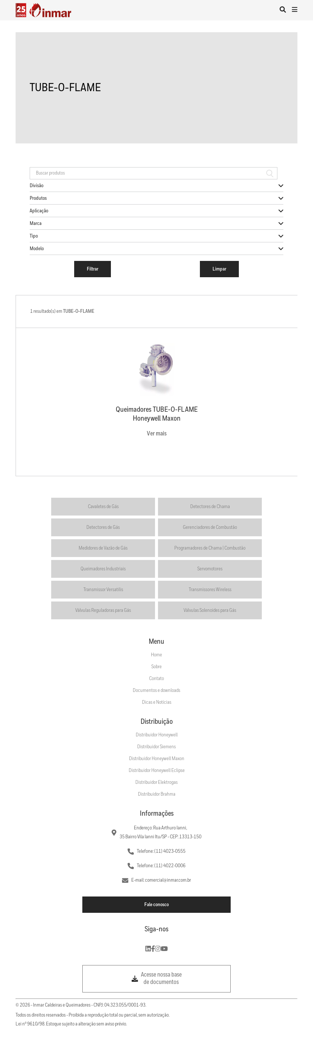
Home (156, 654)
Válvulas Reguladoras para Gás (103, 610)
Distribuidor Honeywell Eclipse (157, 770)
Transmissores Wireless (210, 589)
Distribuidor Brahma (156, 794)
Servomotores (210, 568)
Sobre (156, 666)
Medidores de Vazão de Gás (103, 548)
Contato (156, 678)
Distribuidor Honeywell (157, 735)
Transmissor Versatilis (103, 589)
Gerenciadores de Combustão (210, 527)
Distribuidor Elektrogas (156, 782)
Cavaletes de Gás (103, 506)
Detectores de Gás (103, 527)
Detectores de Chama (210, 506)
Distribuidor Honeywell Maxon (156, 758)
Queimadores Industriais (103, 568)
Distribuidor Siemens (156, 746)
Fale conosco (156, 904)
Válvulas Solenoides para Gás (210, 610)
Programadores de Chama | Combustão (210, 548)
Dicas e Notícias (156, 702)
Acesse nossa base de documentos (161, 978)
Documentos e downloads (156, 690)
